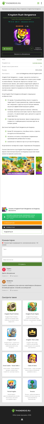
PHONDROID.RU (13, 3)
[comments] (22, 251)
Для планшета (19, 19)
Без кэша (30, 17)
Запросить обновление (22, 54)
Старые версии (9, 223)
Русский (39, 59)
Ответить (5, 276)
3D (26, 17)
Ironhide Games (37, 63)
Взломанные (27, 19)
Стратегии (24, 9)
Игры (18, 9)
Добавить (36, 48)
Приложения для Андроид (9, 9)
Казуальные (21, 17)
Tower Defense (13, 17)
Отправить (22, 264)
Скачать (7, 49)
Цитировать (14, 276)
